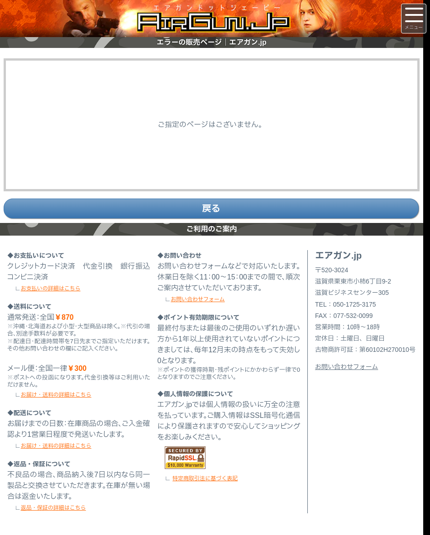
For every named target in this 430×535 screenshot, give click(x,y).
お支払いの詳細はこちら (51, 288)
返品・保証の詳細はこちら (53, 508)
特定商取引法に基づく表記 (205, 478)
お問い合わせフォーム (198, 299)
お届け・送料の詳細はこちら (56, 395)
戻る (211, 208)
